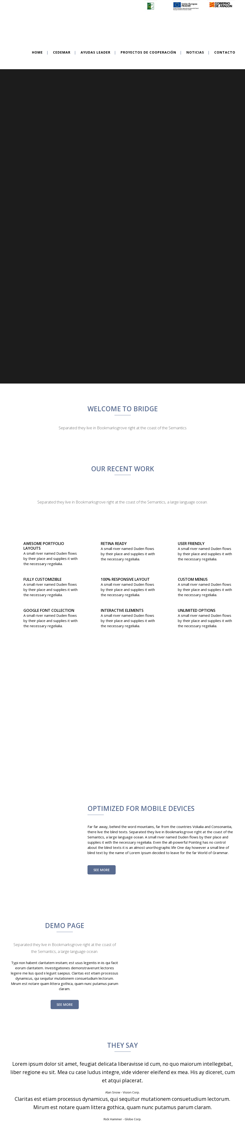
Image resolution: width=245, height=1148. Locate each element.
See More (101, 848)
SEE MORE (65, 982)
